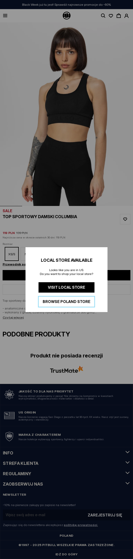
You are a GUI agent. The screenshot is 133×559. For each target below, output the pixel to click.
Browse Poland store (66, 301)
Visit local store (66, 287)
